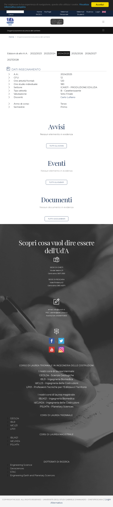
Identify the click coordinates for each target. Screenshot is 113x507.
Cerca (11, 14)
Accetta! (100, 4)
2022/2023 (36, 53)
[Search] (15, 11)
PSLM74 (14, 444)
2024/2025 (63, 53)
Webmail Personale (64, 13)
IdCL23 (14, 425)
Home (11, 37)
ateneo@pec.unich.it (59, 312)
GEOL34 (14, 418)
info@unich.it (59, 309)
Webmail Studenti (80, 13)
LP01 (12, 428)
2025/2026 (77, 53)
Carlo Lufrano (68, 97)
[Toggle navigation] (103, 22)
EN (103, 12)
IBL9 (12, 421)
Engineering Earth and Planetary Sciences (32, 475)
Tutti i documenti (56, 219)
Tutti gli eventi (56, 182)
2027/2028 (13, 59)
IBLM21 (14, 437)
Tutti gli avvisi (57, 146)
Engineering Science (21, 465)
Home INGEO (39, 13)
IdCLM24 (15, 441)
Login (97, 12)
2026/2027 (90, 53)
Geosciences (17, 468)
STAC (13, 472)
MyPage (47, 12)
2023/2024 (49, 53)
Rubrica (89, 12)
